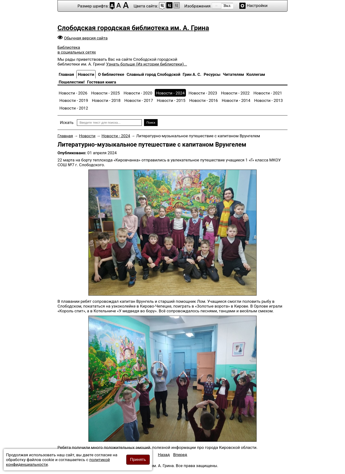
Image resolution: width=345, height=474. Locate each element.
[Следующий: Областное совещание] (180, 454)
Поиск (150, 122)
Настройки (257, 5)
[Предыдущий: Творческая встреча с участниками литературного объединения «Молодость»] (164, 454)
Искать (67, 122)
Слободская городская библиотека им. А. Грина (133, 28)
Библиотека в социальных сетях (77, 50)
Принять (138, 459)
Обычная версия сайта (86, 38)
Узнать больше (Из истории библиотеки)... (146, 64)
